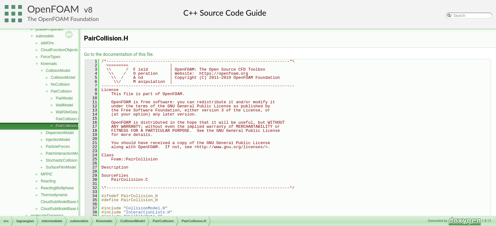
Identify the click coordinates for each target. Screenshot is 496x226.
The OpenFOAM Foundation (63, 18)
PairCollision (61, 91)
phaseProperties (49, 29)
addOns (47, 43)
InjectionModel (58, 139)
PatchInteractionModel (64, 153)
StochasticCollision (61, 160)
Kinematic (49, 64)
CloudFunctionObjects (59, 50)
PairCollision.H (68, 126)
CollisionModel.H (145, 208)
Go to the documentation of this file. (119, 54)
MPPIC (47, 174)
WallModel (64, 105)
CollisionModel (58, 70)
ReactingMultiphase (57, 188)
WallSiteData (66, 112)
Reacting (48, 181)
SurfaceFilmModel (61, 167)
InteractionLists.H (148, 212)
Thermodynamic (54, 195)
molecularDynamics (47, 215)
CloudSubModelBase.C (60, 202)
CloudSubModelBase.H (60, 209)
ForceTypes (50, 57)
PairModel (64, 98)
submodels (45, 36)
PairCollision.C (68, 119)
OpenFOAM (53, 9)
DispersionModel (60, 133)
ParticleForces (58, 146)
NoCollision (60, 84)
